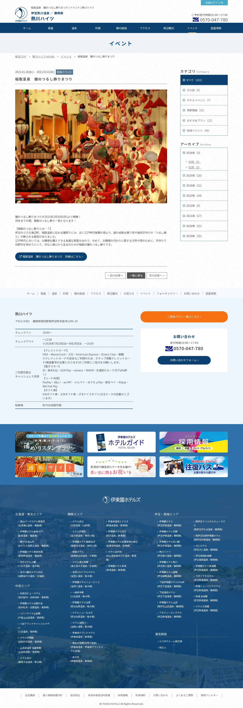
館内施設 (121, 28)
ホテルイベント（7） (199, 100)
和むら (162, 647)
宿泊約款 (75, 695)
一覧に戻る (136, 275)
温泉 (74, 28)
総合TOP (21, 56)
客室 (50, 28)
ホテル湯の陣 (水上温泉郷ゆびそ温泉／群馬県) (121, 555)
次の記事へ (156, 275)
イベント (192, 28)
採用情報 (123, 695)
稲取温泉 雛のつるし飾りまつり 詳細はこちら (52, 256)
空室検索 (216, 28)
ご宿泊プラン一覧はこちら (183, 316)
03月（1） (195, 162)
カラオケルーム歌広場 (170, 641)
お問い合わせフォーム (183, 360)
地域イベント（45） (198, 130)
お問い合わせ (192, 293)
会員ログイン (212, 2)
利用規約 (140, 695)
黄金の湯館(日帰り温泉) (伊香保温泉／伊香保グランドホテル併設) (86, 646)
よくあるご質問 (184, 695)
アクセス (145, 28)
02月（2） (195, 167)
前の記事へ (116, 275)
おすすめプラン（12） (200, 120)
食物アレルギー (209, 695)
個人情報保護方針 (52, 695)
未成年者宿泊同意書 (99, 695)
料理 (98, 28)
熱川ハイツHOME (43, 56)
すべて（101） (195, 80)
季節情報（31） (196, 110)
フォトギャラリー (167, 293)
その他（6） (194, 90)
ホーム (27, 28)
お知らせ (129, 293)
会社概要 (30, 695)
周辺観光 (168, 28)
